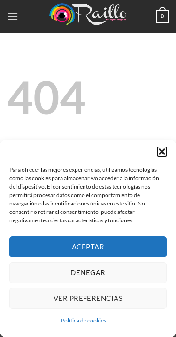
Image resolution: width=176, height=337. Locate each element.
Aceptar (88, 246)
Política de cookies (83, 320)
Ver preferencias (88, 298)
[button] (162, 151)
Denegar (87, 272)
